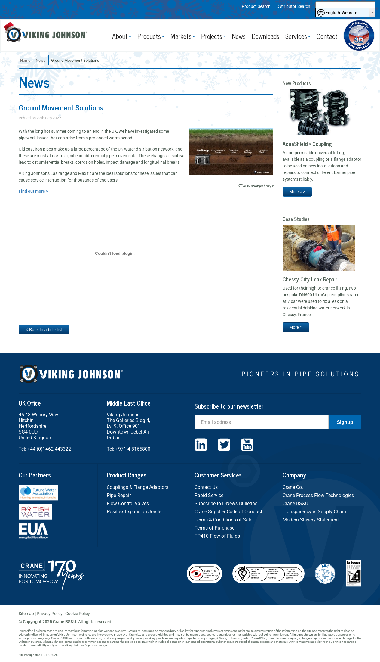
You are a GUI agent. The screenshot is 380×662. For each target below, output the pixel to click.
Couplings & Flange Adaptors (137, 487)
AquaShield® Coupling (307, 143)
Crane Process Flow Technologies (318, 495)
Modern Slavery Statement (311, 520)
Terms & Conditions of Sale (223, 520)
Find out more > (34, 191)
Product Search (256, 6)
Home (25, 60)
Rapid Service (209, 495)
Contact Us (206, 487)
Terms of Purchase (214, 528)
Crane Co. (293, 487)
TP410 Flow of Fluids (217, 536)
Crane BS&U (295, 503)
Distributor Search (293, 6)
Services (296, 36)
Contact (327, 36)
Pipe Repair (119, 495)
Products (149, 36)
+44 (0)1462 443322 (49, 449)
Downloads (265, 36)
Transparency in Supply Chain (314, 511)
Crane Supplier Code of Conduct (228, 511)
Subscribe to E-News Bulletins (226, 503)
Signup (345, 422)
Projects (211, 36)
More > (296, 327)
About (120, 36)
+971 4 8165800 (132, 449)
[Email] (262, 422)
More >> (297, 191)
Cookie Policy (77, 613)
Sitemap (26, 613)
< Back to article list (44, 329)
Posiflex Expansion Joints (134, 511)
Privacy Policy (50, 613)
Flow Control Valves (128, 503)
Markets (181, 36)
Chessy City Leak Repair (310, 279)
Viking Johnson (48, 35)
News (239, 36)
